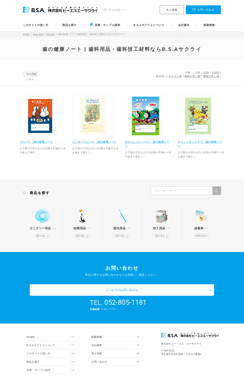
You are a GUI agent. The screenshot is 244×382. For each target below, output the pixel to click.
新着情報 (209, 25)
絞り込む (41, 238)
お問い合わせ (97, 353)
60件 (206, 72)
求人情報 (172, 9)
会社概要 (94, 335)
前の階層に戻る (40, 74)
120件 (215, 72)
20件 (198, 72)
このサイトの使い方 (35, 25)
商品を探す (69, 25)
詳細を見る (201, 238)
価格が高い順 (211, 76)
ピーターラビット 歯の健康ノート (95, 145)
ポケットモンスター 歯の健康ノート (200, 145)
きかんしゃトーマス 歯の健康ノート (148, 145)
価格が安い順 (193, 76)
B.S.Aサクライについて (149, 25)
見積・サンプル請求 (107, 25)
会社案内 (184, 25)
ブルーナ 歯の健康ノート (40, 143)
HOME (26, 34)
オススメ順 (175, 76)
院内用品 (54, 34)
